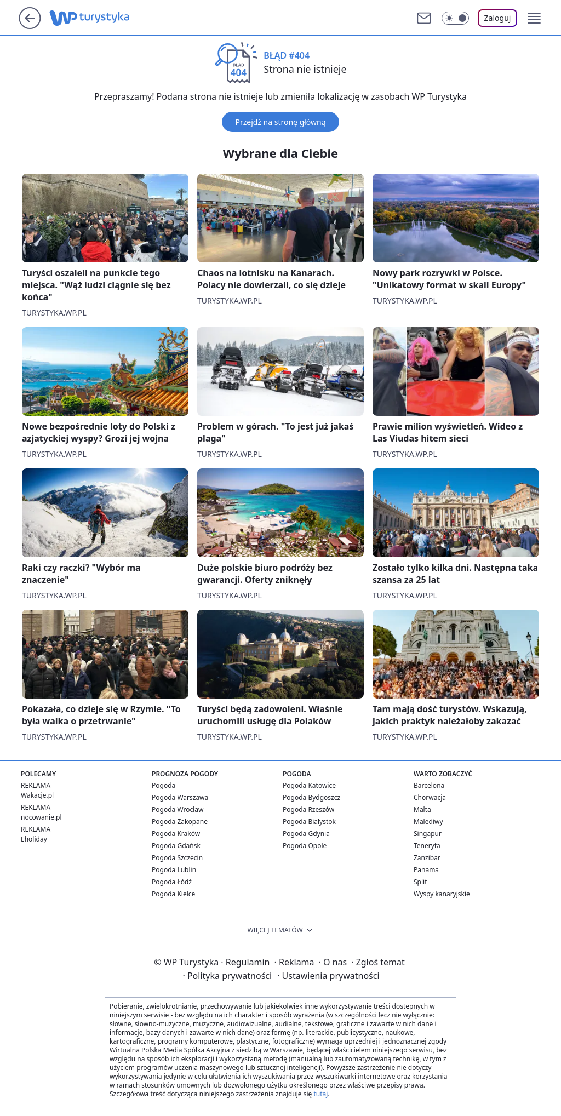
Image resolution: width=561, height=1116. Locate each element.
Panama (426, 869)
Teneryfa (427, 845)
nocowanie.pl (41, 817)
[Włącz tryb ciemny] (455, 18)
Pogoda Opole (305, 845)
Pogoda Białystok (309, 821)
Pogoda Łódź (172, 881)
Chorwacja (430, 797)
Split (420, 881)
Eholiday (34, 839)
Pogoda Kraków (176, 833)
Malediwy (428, 821)
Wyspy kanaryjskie (442, 893)
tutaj (320, 1093)
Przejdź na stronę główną (280, 122)
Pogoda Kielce (173, 893)
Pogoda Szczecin (177, 857)
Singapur (428, 833)
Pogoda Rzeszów (308, 809)
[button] (534, 18)
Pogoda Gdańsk (176, 845)
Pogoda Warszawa (180, 797)
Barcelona (429, 785)
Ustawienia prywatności (328, 976)
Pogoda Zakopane (180, 821)
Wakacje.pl (37, 795)
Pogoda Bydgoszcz (311, 797)
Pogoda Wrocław (177, 809)
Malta (422, 809)
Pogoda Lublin (174, 869)
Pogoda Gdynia (306, 833)
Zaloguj (497, 18)
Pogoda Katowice (309, 785)
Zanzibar (427, 857)
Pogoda (163, 785)
